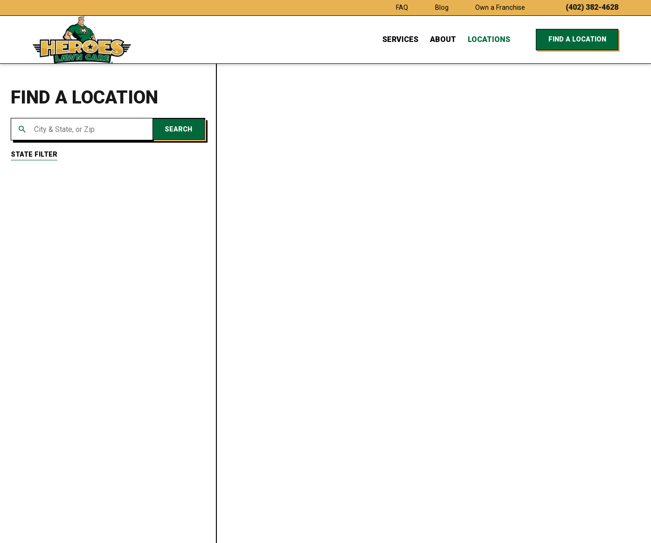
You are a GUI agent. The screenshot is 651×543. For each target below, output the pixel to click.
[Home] (82, 40)
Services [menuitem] (400, 39)
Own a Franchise (500, 7)
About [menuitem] (443, 39)
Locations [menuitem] (489, 39)
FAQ (402, 7)
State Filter (34, 154)
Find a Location (577, 39)
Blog (442, 7)
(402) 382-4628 (592, 7)
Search (178, 129)
